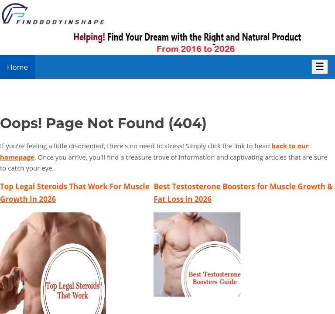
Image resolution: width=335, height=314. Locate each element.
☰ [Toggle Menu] (320, 66)
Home (17, 67)
